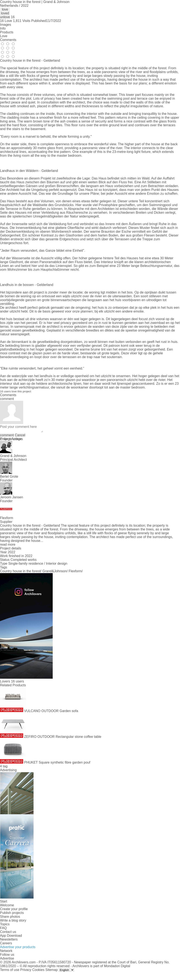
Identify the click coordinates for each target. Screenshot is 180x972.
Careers (6, 943)
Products (6, 32)
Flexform (75, 571)
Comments (8, 40)
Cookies (38, 970)
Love (3, 36)
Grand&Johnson (54, 571)
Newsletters (9, 939)
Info (3, 28)
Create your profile (14, 909)
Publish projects (12, 913)
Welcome (7, 905)
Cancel (20, 435)
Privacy (25, 970)
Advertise (7, 958)
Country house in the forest (20, 571)
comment (7, 435)
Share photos (10, 916)
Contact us (8, 932)
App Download (11, 935)
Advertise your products (17, 947)
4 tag (4, 766)
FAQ (3, 928)
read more (7, 544)
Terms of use (9, 970)
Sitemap (51, 970)
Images (5, 24)
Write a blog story (13, 920)
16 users (17, 681)
